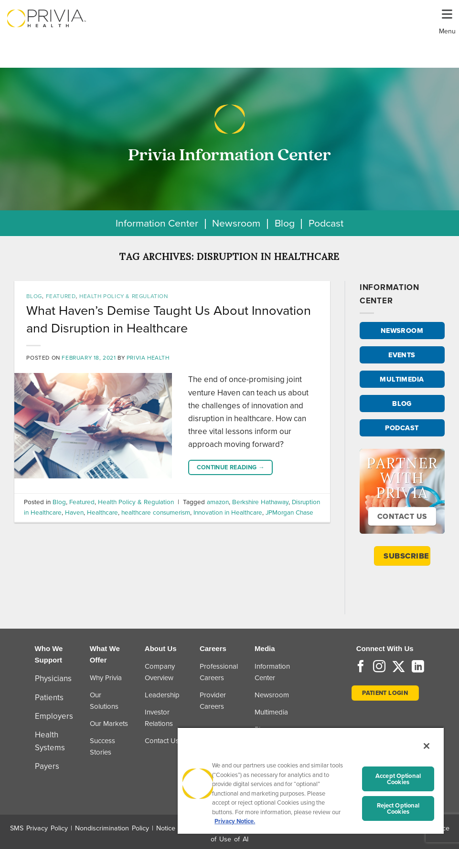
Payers (47, 766)
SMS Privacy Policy (39, 828)
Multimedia (271, 712)
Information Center (157, 223)
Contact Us (162, 740)
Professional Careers (219, 672)
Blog (285, 223)
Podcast (326, 223)
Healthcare (102, 512)
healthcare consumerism (155, 512)
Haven (74, 512)
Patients (49, 698)
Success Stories (102, 746)
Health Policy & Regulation (123, 296)
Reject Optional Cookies (398, 808)
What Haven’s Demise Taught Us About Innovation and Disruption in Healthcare (168, 319)
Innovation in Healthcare (227, 512)
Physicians (53, 678)
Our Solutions (104, 701)
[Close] (426, 745)
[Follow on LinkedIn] (418, 667)
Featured (61, 296)
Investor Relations (159, 718)
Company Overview (160, 672)
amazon (218, 502)
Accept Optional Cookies (398, 779)
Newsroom (236, 223)
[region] (311, 780)
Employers (54, 716)
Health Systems (50, 741)
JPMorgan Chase (289, 512)
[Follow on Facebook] (360, 667)
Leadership (162, 695)
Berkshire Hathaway (260, 502)
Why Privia (106, 678)
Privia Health (148, 357)
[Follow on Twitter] (399, 667)
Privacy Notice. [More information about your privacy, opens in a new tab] (234, 821)
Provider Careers (213, 701)
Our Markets (109, 723)
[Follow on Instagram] (379, 667)
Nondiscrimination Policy (112, 828)
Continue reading (231, 467)
